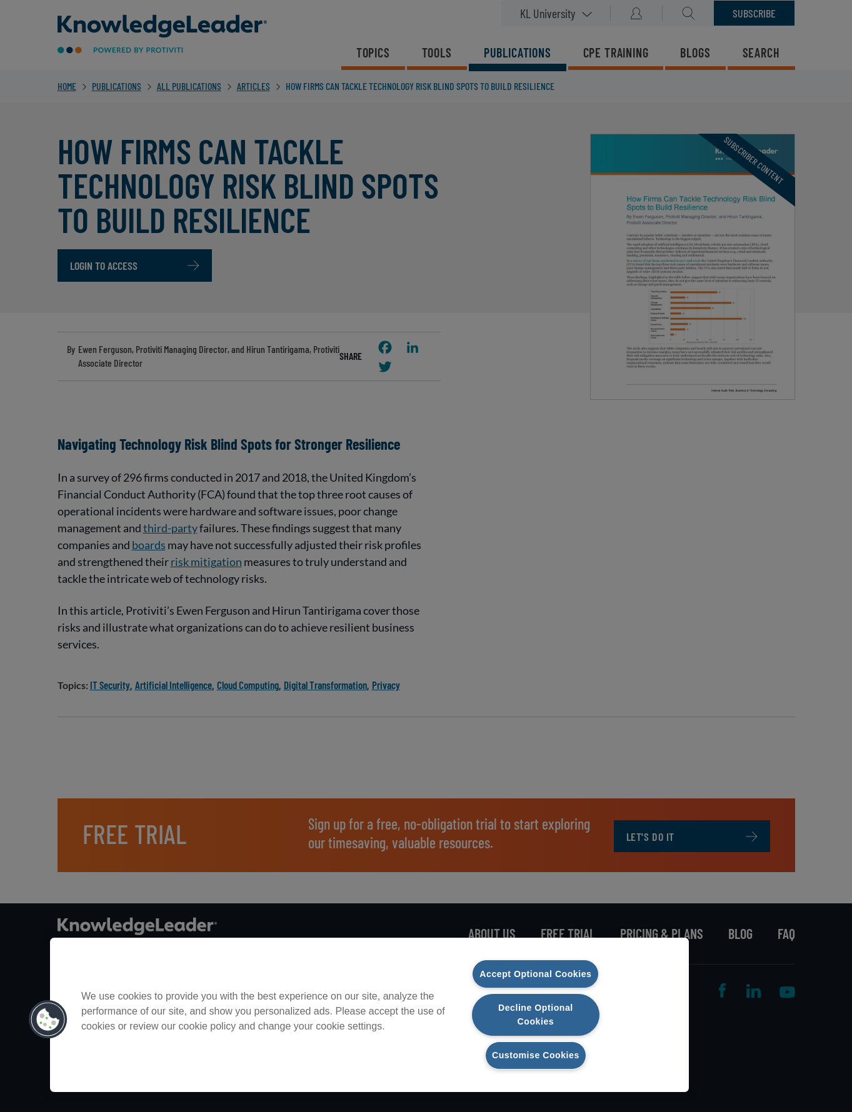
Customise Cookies (535, 1055)
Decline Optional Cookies (535, 1013)
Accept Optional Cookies (535, 965)
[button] (48, 1012)
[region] (369, 1007)
